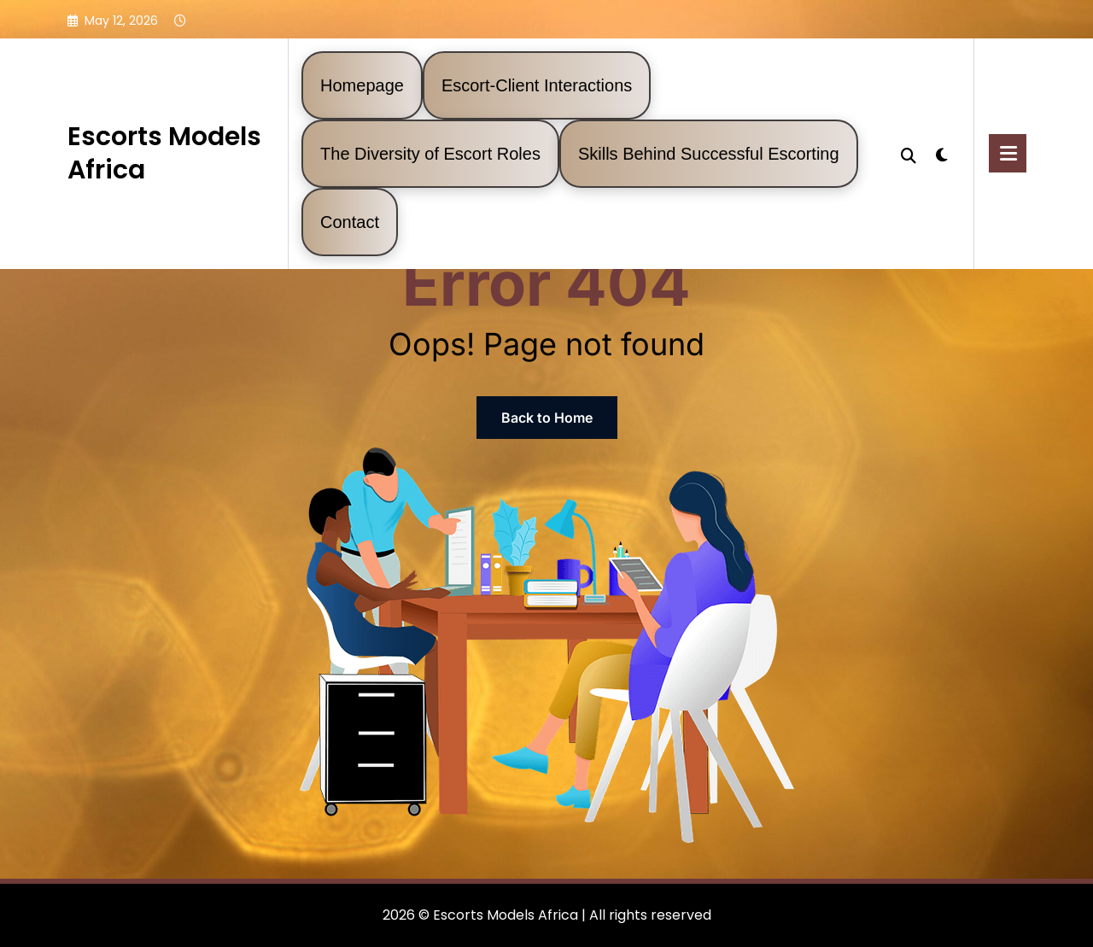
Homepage (362, 85)
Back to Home (547, 417)
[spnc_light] (942, 152)
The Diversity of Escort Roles (430, 153)
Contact (349, 222)
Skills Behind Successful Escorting (708, 153)
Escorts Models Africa (164, 153)
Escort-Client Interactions (536, 85)
